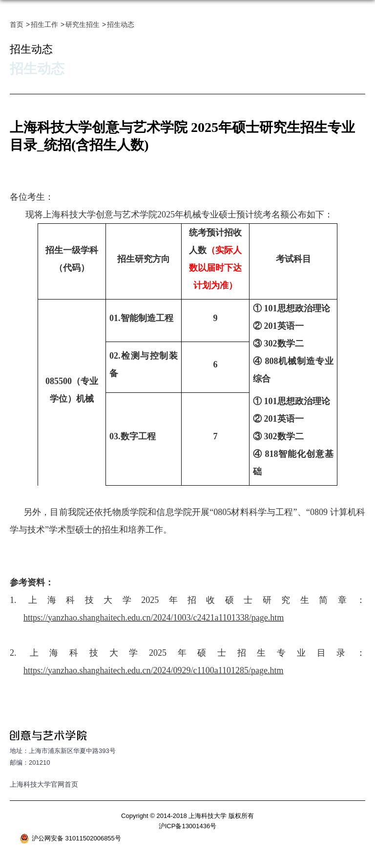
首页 (16, 24)
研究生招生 (82, 24)
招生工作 (44, 24)
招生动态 (120, 24)
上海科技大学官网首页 (44, 784)
